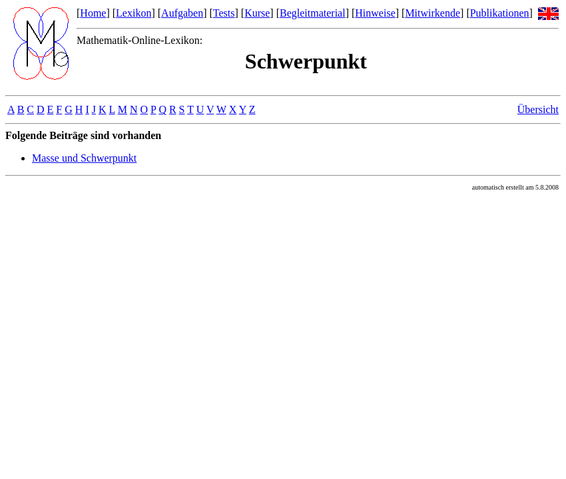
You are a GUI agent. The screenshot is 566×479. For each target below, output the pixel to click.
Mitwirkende (432, 13)
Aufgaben (182, 13)
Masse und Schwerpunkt (84, 158)
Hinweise (375, 13)
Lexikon (133, 13)
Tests (224, 13)
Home (93, 13)
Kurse (257, 13)
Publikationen (499, 13)
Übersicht (538, 109)
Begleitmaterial (313, 13)
